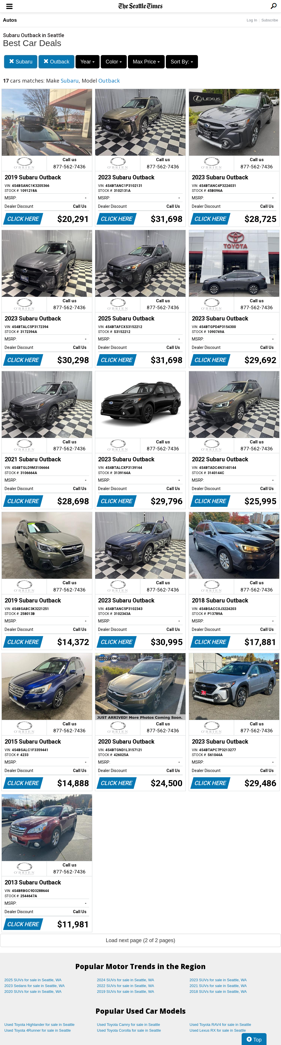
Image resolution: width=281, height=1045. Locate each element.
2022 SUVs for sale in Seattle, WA (125, 986)
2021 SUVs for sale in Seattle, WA (218, 986)
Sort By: (182, 62)
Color (114, 62)
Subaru (20, 62)
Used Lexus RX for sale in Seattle (218, 1030)
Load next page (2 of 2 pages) (140, 940)
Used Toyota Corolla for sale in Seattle (129, 1030)
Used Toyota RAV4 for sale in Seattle (220, 1024)
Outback (56, 62)
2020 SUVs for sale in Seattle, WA (33, 991)
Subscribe (269, 20)
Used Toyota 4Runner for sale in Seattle (37, 1030)
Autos (10, 20)
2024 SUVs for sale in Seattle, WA (125, 980)
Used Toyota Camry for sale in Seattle (128, 1024)
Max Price (146, 62)
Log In (252, 20)
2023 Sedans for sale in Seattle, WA (34, 986)
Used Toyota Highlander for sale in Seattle (39, 1024)
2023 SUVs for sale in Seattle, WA (218, 980)
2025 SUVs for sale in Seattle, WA (33, 980)
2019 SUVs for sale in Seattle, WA (125, 991)
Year (87, 62)
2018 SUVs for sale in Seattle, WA (218, 991)
